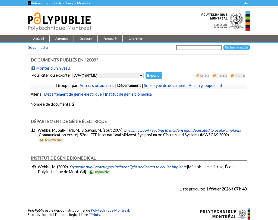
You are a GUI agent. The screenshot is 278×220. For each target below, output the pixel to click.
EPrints (94, 214)
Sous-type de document (165, 85)
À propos (61, 38)
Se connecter (38, 47)
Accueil (38, 38)
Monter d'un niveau (53, 68)
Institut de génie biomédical (129, 94)
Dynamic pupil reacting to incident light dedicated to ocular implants (182, 130)
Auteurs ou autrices (97, 85)
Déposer (86, 38)
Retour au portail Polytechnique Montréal (59, 3)
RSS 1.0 (222, 75)
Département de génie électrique (73, 94)
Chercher (135, 38)
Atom (204, 75)
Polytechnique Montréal (110, 210)
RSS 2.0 (240, 75)
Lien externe (50, 140)
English (245, 3)
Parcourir (110, 38)
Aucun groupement (205, 85)
